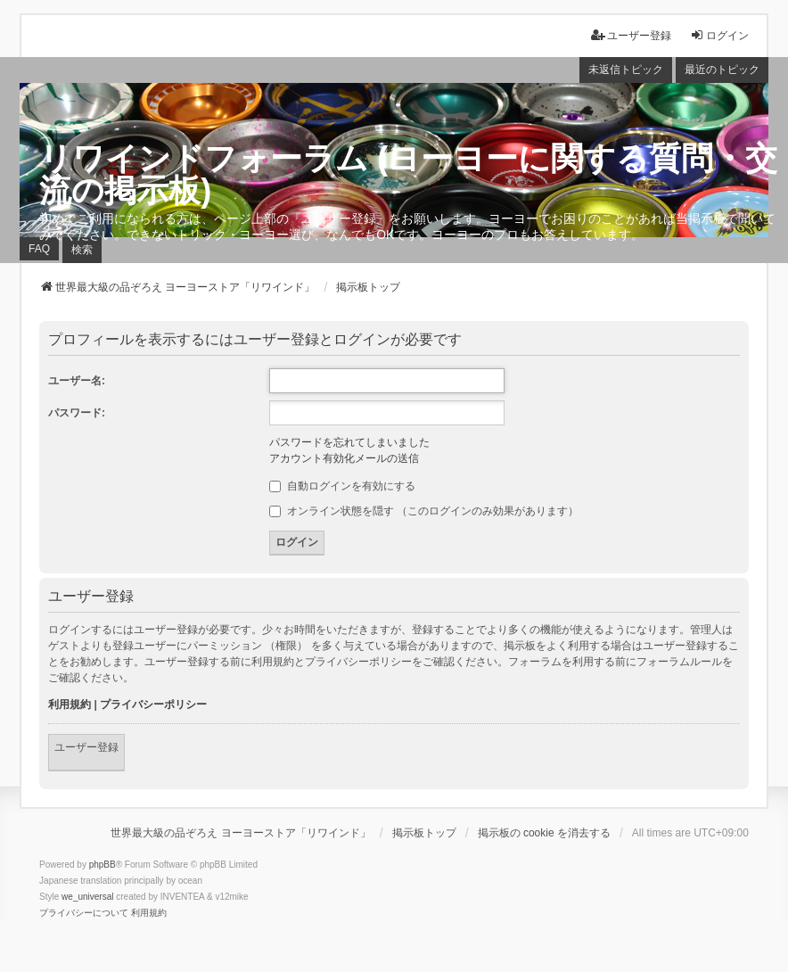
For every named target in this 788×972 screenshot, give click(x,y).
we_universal (87, 897)
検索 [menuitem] (82, 249)
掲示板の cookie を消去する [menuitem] (544, 833)
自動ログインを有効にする (342, 486)
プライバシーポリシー (153, 704)
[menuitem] (83, 913)
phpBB (102, 864)
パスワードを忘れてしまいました (349, 442)
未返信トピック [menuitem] (625, 69)
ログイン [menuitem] (719, 35)
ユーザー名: (76, 381)
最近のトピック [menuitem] (722, 69)
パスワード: (76, 413)
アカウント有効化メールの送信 (344, 458)
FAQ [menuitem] (39, 249)
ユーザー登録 (86, 747)
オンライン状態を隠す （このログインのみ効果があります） (424, 511)
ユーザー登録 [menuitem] (631, 35)
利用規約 (69, 704)
